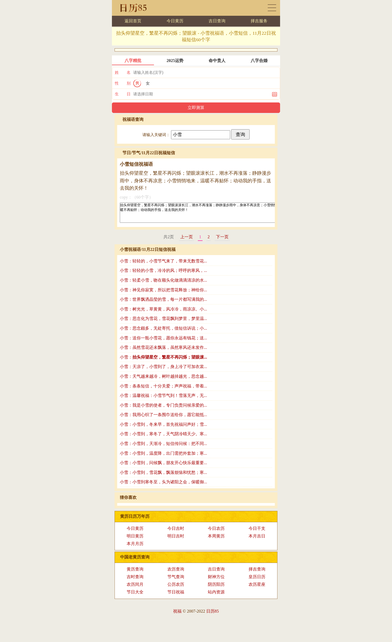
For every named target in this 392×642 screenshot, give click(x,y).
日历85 (212, 615)
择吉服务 (259, 21)
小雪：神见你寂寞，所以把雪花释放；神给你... (163, 294)
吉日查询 (217, 21)
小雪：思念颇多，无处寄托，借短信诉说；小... (163, 332)
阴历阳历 (216, 588)
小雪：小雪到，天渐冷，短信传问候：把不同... (163, 447)
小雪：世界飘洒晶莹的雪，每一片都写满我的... (163, 303)
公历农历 (175, 588)
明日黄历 (135, 540)
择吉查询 (257, 573)
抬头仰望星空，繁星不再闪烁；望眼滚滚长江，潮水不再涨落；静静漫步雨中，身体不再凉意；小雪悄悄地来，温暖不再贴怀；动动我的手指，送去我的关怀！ (216, 215)
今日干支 (257, 532)
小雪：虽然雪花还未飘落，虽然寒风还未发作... (163, 351)
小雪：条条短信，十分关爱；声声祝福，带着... (163, 390)
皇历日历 (257, 580)
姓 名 (123, 72)
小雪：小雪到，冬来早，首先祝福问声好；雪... (163, 428)
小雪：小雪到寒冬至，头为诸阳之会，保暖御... (163, 486)
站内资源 (216, 596)
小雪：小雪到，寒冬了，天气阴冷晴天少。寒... (163, 438)
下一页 (222, 241)
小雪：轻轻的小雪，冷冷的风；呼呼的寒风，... (163, 274)
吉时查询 (135, 580)
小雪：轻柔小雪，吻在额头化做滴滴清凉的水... (163, 284)
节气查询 (175, 580)
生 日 (123, 94)
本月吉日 (257, 540)
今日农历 (216, 532)
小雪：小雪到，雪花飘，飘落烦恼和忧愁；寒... (163, 476)
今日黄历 (175, 21)
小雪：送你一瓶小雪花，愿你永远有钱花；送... (163, 342)
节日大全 (135, 596)
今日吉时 (175, 532)
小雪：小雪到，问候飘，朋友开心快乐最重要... (163, 466)
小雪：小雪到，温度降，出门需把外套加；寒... (163, 457)
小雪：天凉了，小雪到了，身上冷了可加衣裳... (163, 370)
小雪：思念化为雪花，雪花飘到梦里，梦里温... (163, 322)
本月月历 (135, 547)
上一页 (186, 241)
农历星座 (257, 588)
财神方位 (216, 580)
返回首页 (133, 21)
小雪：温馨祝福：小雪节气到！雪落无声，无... (163, 399)
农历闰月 (135, 588)
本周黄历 (216, 540)
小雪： (163, 361)
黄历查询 (135, 573)
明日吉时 (175, 540)
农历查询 (175, 573)
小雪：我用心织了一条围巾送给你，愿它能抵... (163, 418)
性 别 (123, 83)
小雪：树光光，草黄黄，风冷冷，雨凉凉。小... (163, 313)
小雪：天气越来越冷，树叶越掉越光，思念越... (163, 380)
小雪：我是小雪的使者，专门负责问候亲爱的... (163, 409)
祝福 (177, 615)
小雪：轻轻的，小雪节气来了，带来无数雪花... (163, 265)
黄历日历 (272, 7)
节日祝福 (175, 596)
